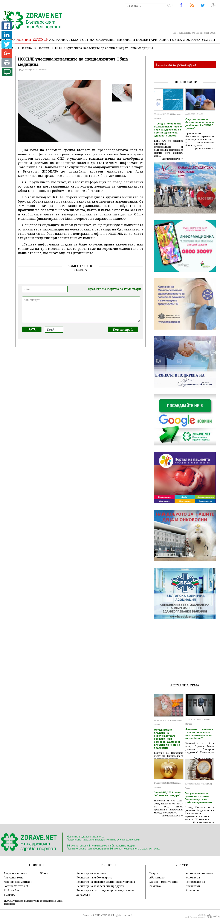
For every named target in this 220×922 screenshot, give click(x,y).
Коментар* (81, 309)
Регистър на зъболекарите (94, 877)
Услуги (208, 39)
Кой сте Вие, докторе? (179, 39)
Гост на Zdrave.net (16, 886)
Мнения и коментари (137, 39)
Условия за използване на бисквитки (195, 882)
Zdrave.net (88, 915)
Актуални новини (15, 873)
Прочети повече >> (172, 158)
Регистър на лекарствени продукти (100, 886)
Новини (23, 39)
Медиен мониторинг (163, 881)
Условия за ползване (199, 873)
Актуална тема (63, 39)
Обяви (44, 873)
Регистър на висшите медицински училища (105, 881)
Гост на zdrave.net (97, 39)
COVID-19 (40, 39)
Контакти (192, 890)
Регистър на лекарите (91, 873)
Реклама (155, 886)
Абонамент (157, 877)
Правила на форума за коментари (114, 289)
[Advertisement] (187, 653)
